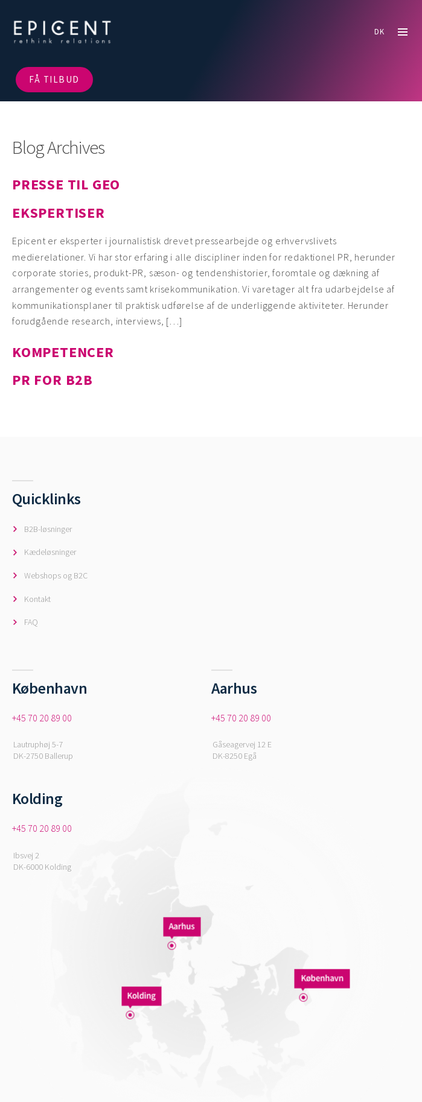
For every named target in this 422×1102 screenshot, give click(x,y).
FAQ (31, 621)
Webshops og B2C (56, 575)
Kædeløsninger (50, 551)
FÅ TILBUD (54, 79)
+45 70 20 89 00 (42, 718)
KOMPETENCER (63, 352)
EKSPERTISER (58, 212)
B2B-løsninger (48, 529)
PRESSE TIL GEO (66, 184)
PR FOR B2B (52, 379)
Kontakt (37, 599)
